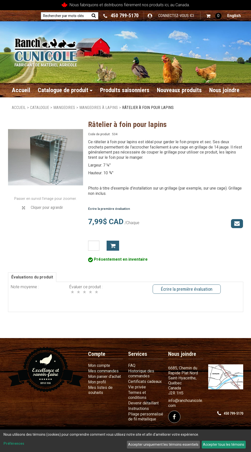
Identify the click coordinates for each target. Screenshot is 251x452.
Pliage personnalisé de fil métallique (145, 416)
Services (137, 354)
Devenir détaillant (143, 403)
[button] (214, 16)
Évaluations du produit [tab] (32, 277)
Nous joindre (224, 90)
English (234, 15)
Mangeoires (64, 107)
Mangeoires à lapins (98, 107)
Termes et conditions (137, 395)
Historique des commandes (141, 373)
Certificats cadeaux (145, 381)
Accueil (21, 90)
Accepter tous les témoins (223, 444)
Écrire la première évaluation (109, 209)
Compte (96, 354)
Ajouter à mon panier (113, 246)
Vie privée (137, 387)
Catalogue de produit (65, 90)
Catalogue (39, 107)
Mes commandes (103, 371)
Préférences (14, 443)
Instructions (138, 408)
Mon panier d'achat (104, 376)
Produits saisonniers (124, 90)
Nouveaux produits (179, 90)
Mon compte (99, 365)
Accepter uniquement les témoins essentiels (163, 444)
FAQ (131, 365)
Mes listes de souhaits (100, 390)
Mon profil (97, 382)
